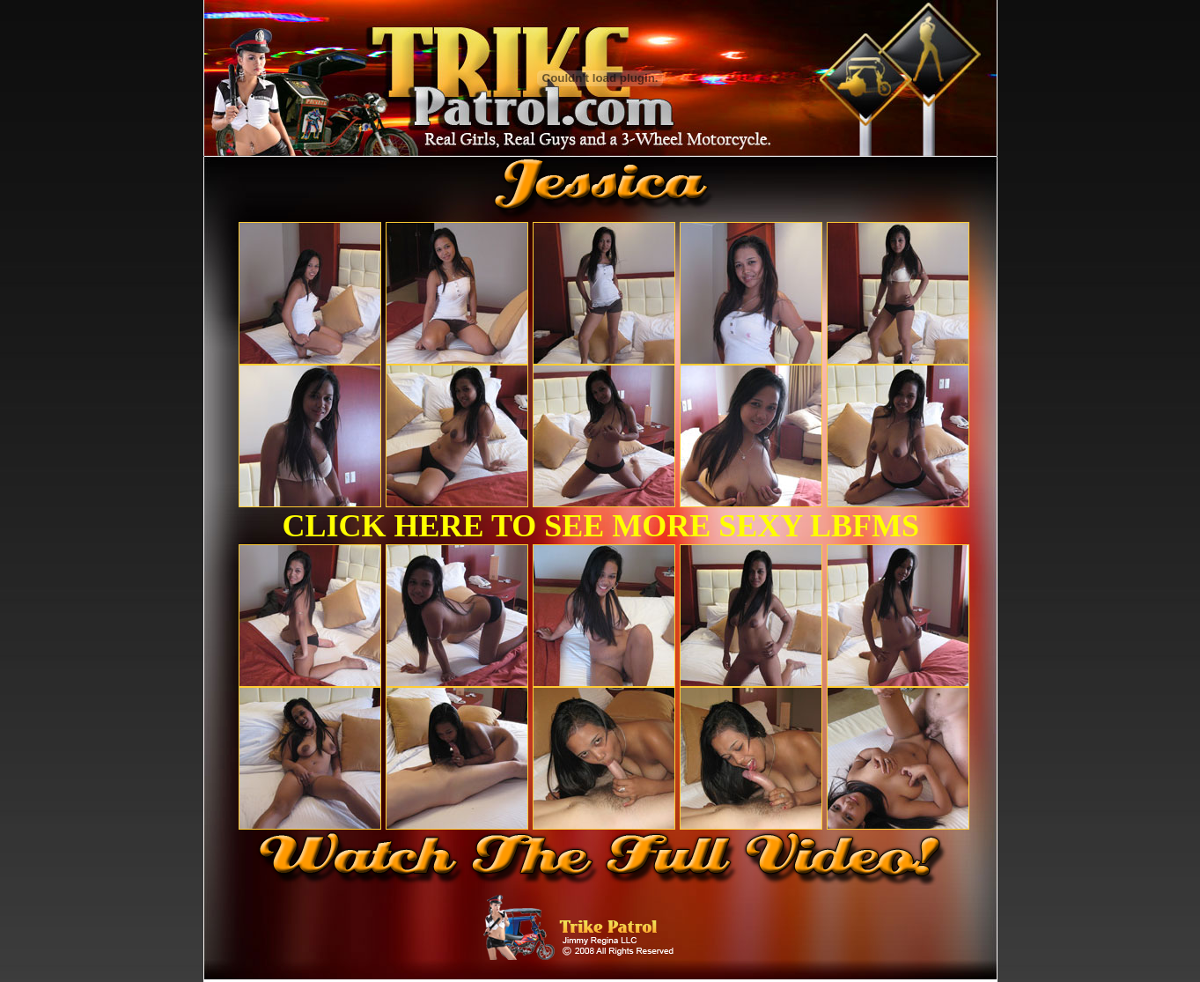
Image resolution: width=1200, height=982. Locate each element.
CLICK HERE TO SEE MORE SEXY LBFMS (601, 525)
